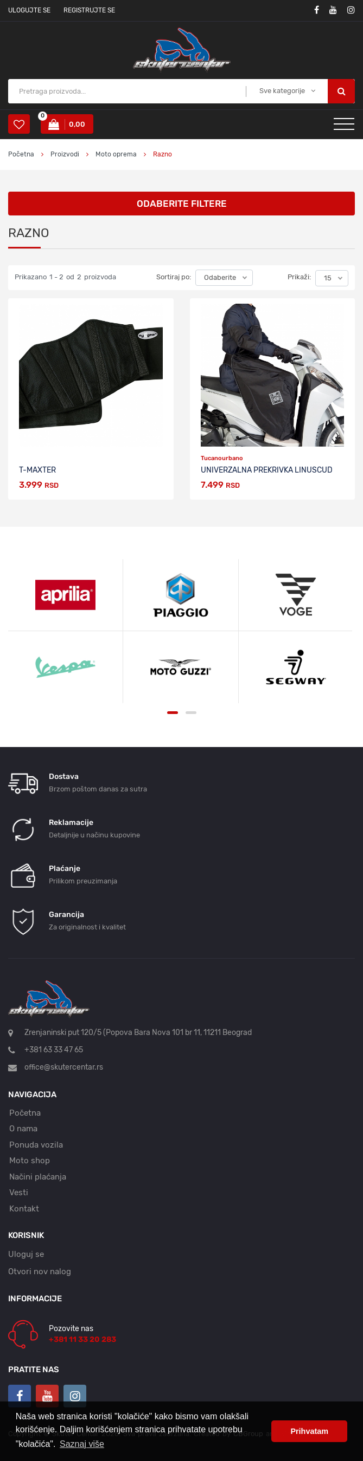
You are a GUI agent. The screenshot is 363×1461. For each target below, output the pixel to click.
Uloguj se (26, 1254)
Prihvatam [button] (309, 1431)
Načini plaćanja (37, 1177)
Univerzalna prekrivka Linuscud (267, 470)
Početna (21, 154)
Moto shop (29, 1160)
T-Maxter (37, 470)
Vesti (18, 1192)
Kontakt (24, 1209)
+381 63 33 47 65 (53, 1049)
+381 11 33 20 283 (82, 1339)
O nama (23, 1129)
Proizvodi (65, 154)
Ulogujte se (29, 10)
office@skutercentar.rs (63, 1067)
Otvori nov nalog (39, 1271)
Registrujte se (89, 10)
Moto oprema (116, 154)
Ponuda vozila (36, 1145)
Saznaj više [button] (82, 1444)
